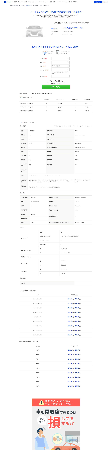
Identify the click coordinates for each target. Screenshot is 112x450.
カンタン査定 (31, 2)
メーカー (43, 58)
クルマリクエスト (40, 2)
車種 (43, 62)
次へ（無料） (56, 87)
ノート (22, 5)
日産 (19, 5)
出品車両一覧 (16, 2)
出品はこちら (98, 2)
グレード (44, 70)
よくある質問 (48, 2)
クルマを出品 (23, 2)
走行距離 (43, 76)
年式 (43, 66)
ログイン (105, 2)
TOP (11, 5)
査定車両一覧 (68, 2)
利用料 (54, 2)
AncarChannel (60, 2)
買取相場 (75, 2)
